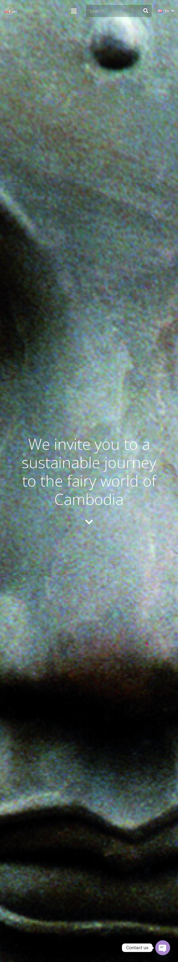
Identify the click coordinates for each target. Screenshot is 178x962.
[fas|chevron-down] (89, 522)
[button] (165, 11)
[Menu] (74, 11)
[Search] (119, 11)
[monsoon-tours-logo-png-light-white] (10, 11)
